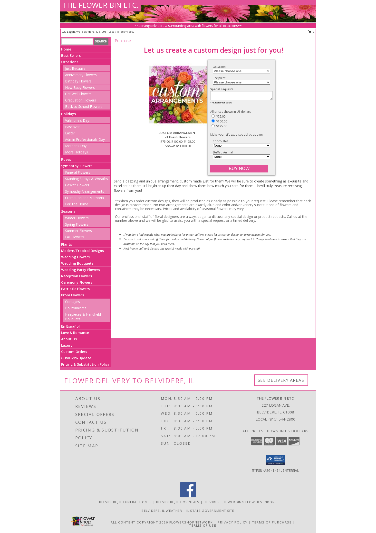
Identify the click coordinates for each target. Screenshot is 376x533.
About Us (69, 339)
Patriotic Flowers (75, 288)
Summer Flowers (78, 230)
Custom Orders (74, 351)
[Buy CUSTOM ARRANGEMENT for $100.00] (239, 170)
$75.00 (218, 118)
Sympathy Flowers (76, 165)
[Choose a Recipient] (241, 82)
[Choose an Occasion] (241, 71)
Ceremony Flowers (76, 282)
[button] (275, 460)
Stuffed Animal (223, 154)
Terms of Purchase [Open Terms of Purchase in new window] (272, 522)
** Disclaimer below (221, 104)
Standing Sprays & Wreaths (86, 178)
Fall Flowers (74, 237)
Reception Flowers (76, 276)
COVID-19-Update (76, 358)
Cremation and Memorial (85, 197)
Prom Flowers (72, 295)
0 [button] (311, 31)
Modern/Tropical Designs (82, 250)
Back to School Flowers (83, 106)
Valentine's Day (77, 120)
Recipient (219, 78)
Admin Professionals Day (85, 139)
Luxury (67, 345)
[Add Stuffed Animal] (241, 158)
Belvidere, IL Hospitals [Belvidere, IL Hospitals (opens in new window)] (178, 502)
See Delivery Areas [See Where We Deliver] (281, 380)
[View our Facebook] (188, 496)
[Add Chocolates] (241, 147)
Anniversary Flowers (81, 74)
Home (66, 49)
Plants (66, 244)
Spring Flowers (76, 224)
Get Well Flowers (78, 93)
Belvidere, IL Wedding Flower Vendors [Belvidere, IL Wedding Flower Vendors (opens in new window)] (240, 502)
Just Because (75, 68)
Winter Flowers (77, 218)
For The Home (76, 204)
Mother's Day (76, 145)
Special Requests (221, 89)
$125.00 (219, 128)
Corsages (72, 301)
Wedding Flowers (75, 257)
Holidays (68, 113)
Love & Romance (75, 332)
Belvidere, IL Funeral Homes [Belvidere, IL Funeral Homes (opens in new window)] (125, 502)
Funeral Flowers (77, 172)
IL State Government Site (210, 510)
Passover (72, 126)
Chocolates (220, 143)
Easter (70, 133)
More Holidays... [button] (77, 152)
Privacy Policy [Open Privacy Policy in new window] (233, 522)
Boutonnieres (76, 308)
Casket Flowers (77, 185)
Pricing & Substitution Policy (85, 364)
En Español (70, 326)
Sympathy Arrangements (84, 191)
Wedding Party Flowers (80, 269)
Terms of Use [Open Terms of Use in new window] (202, 525)
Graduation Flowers (80, 100)
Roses (66, 159)
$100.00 (219, 123)
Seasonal (69, 211)
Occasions (69, 62)
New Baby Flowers (80, 87)
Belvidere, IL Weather (162, 510)
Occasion (219, 67)
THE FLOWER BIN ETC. (100, 5)
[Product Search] (77, 41)
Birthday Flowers (78, 81)
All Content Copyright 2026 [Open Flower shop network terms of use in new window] (139, 522)
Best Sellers (71, 55)
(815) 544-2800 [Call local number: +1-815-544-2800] (126, 31)
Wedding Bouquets (77, 263)
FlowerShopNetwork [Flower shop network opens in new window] (191, 522)
